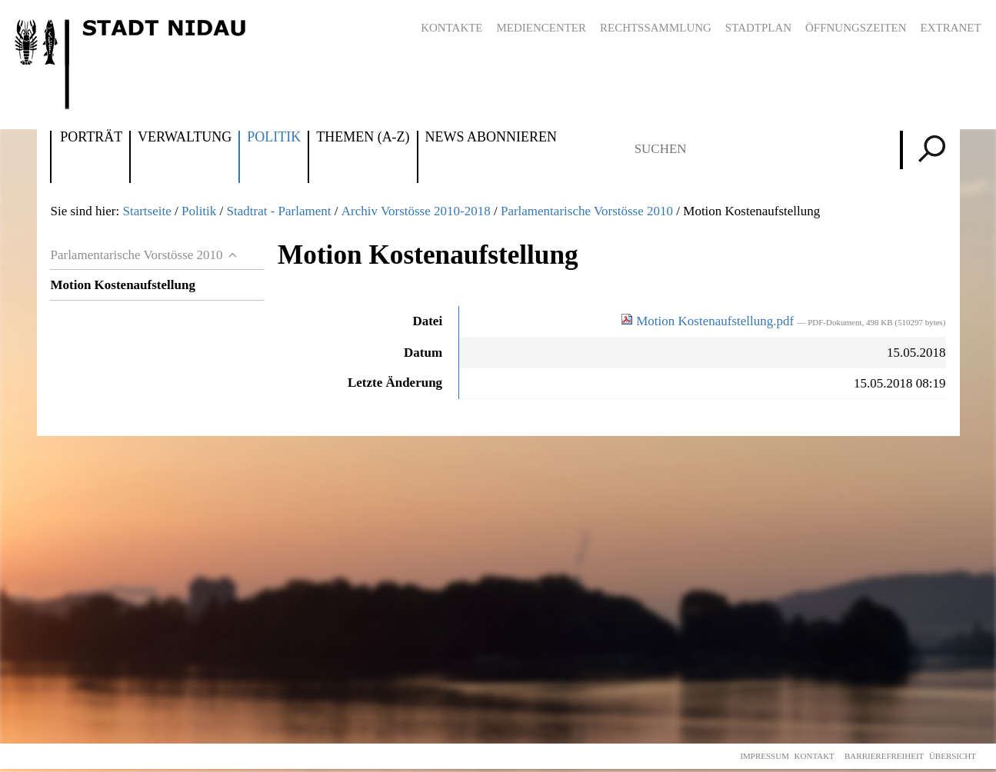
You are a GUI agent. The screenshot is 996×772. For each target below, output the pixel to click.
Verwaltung (185, 138)
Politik (274, 138)
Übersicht (952, 755)
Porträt (91, 138)
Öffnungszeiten (856, 28)
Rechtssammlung (655, 28)
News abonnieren (491, 138)
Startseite (146, 211)
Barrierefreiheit (884, 755)
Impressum (764, 755)
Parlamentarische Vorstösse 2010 (587, 211)
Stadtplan (758, 28)
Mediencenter (541, 28)
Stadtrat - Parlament (279, 211)
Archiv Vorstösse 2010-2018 (416, 211)
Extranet (951, 28)
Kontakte (451, 28)
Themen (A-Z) (362, 138)
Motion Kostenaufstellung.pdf (709, 321)
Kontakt (814, 755)
